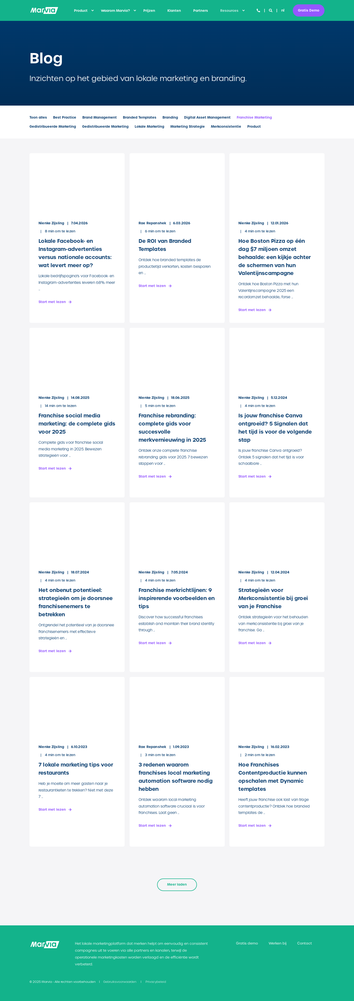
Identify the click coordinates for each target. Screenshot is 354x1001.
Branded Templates (139, 117)
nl (282, 10)
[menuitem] (92, 10)
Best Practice (64, 117)
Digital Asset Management (207, 117)
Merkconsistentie (226, 126)
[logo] (45, 944)
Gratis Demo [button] (308, 10)
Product (254, 126)
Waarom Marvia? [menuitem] (115, 10)
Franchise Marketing (254, 117)
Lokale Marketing (149, 126)
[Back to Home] (44, 10)
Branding (170, 117)
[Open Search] (271, 10)
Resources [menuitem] (229, 10)
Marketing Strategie (187, 126)
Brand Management (99, 117)
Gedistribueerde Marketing (53, 126)
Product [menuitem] (81, 10)
